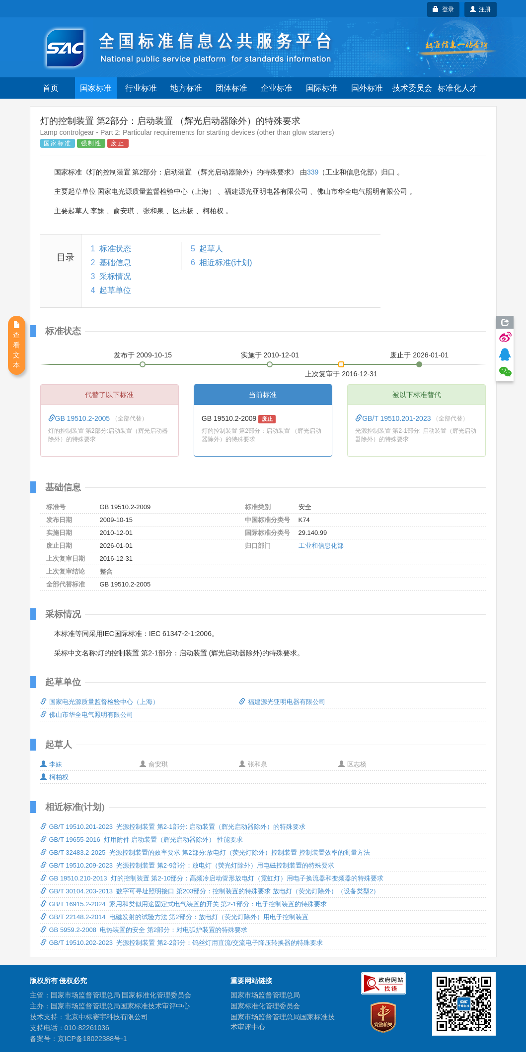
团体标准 (231, 88)
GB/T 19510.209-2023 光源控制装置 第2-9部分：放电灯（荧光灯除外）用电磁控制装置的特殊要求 (187, 865)
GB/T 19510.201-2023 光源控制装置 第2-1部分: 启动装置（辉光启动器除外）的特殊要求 (172, 826)
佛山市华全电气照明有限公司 (86, 714)
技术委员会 (412, 88)
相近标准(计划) (225, 262)
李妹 (51, 764)
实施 (270, 355)
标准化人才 (457, 88)
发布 (143, 355)
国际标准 (322, 88)
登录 (443, 9)
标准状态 (115, 248)
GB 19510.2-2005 (80, 418)
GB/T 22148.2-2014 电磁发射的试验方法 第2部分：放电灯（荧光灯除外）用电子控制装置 (174, 917)
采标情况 (115, 276)
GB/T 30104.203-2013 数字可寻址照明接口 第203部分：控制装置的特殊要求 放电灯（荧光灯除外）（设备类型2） (210, 891)
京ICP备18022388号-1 (92, 1039)
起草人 (211, 248)
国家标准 (96, 88)
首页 (51, 88)
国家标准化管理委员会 (265, 1006)
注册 (480, 9)
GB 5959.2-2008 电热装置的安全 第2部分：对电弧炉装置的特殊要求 (143, 930)
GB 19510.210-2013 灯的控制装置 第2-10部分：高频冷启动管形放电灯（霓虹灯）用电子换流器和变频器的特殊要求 (212, 878)
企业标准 (277, 88)
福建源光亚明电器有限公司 (282, 701)
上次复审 (341, 372)
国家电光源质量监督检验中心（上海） (99, 701)
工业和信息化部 (321, 545)
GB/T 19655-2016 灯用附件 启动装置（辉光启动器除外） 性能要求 (141, 839)
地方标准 (186, 88)
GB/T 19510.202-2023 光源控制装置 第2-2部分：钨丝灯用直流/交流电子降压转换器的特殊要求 (181, 942)
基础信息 (115, 262)
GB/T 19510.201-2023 (394, 418)
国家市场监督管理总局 (265, 995)
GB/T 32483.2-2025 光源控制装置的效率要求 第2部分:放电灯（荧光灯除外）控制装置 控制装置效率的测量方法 (205, 852)
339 (312, 172)
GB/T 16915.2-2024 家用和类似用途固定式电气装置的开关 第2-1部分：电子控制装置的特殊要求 (183, 904)
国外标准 (367, 88)
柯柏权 (54, 777)
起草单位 (115, 290)
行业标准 (141, 88)
